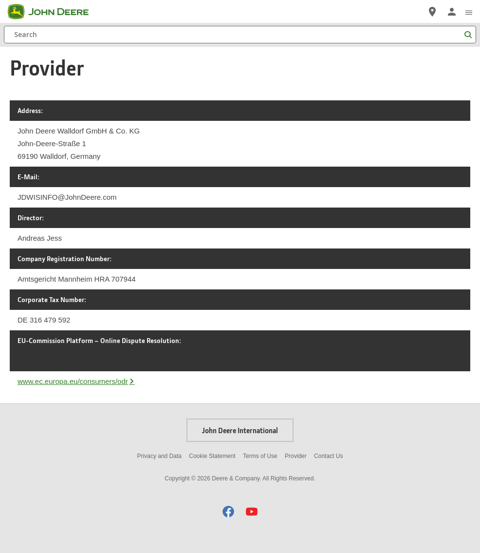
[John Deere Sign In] (452, 11)
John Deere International (240, 430)
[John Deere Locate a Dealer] (432, 11)
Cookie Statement (212, 456)
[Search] (240, 34)
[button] (228, 511)
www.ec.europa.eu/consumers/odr (73, 381)
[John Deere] (54, 11)
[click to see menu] (469, 11)
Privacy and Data (159, 456)
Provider (296, 456)
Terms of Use (260, 456)
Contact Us (328, 456)
